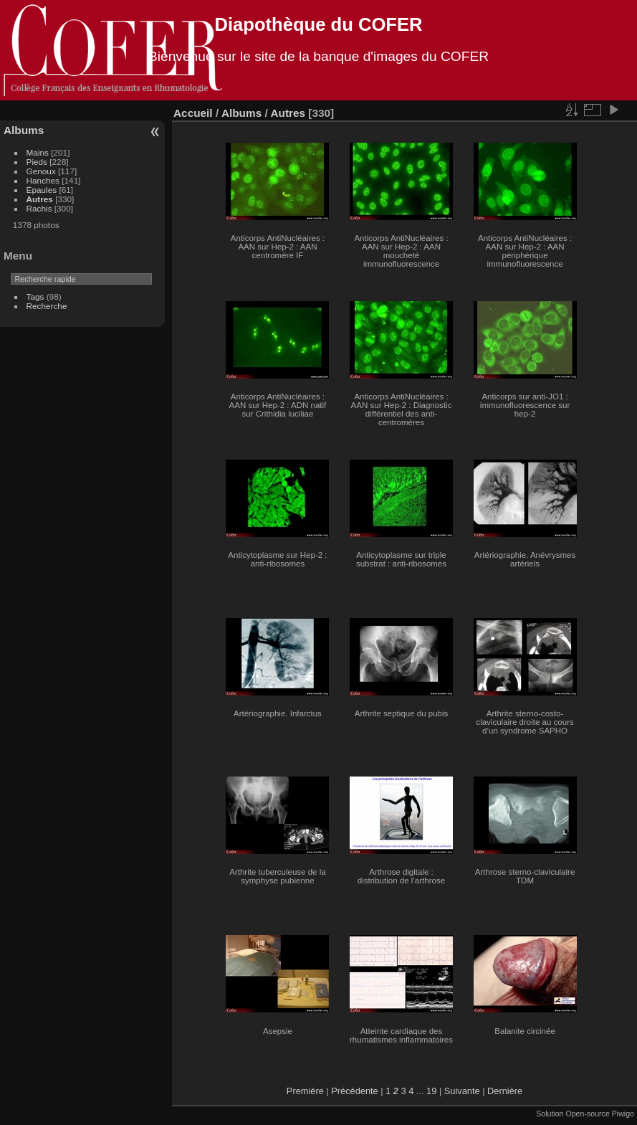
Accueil (193, 113)
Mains (38, 152)
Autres (40, 199)
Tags (35, 296)
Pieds (37, 161)
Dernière (504, 1091)
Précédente (354, 1091)
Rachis (39, 208)
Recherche (47, 305)
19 (431, 1091)
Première (305, 1091)
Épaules (42, 189)
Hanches (43, 180)
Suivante (462, 1091)
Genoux (41, 171)
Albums (24, 130)
